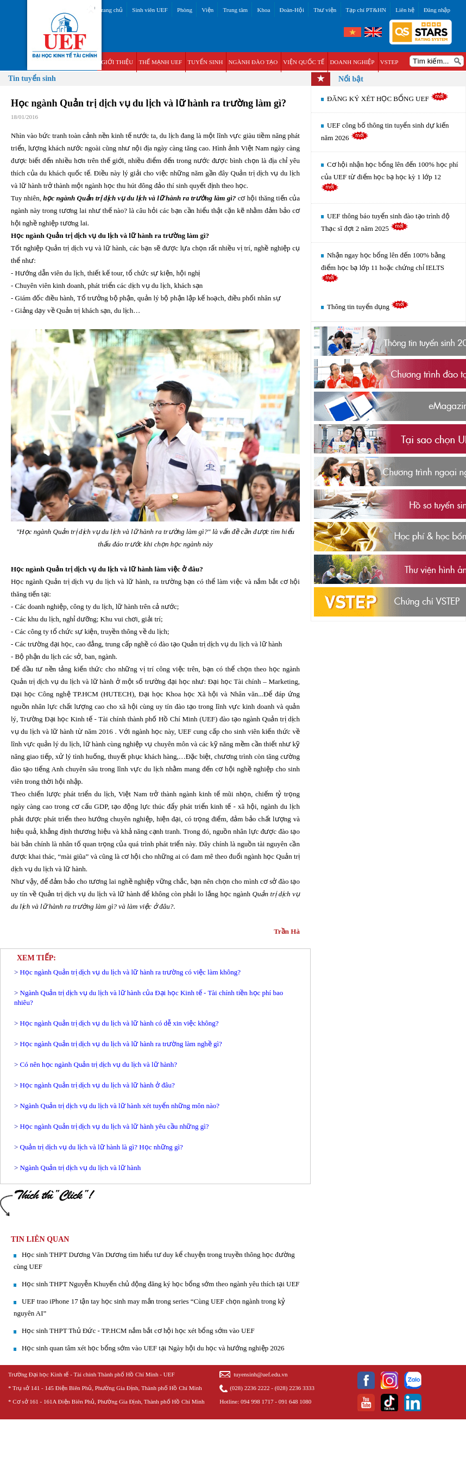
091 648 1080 (295, 1401)
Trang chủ (110, 10)
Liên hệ (404, 10)
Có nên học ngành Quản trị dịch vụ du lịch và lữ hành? (98, 1064)
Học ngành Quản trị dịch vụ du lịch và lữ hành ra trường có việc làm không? (130, 972)
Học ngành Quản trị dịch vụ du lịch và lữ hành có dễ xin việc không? (119, 1023)
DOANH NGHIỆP (352, 62)
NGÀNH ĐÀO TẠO (253, 62)
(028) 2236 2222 (249, 1388)
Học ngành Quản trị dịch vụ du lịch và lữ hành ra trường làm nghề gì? (121, 1044)
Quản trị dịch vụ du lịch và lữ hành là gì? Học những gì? (101, 1147)
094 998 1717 (257, 1401)
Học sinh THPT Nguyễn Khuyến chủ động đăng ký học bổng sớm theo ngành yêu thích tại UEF (161, 1284)
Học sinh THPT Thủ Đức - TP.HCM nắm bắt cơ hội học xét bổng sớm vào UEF (138, 1330)
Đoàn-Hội (292, 10)
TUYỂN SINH (205, 62)
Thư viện (324, 10)
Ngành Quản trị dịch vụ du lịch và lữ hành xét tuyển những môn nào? (119, 1106)
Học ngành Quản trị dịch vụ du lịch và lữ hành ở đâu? (97, 1085)
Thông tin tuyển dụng (368, 307)
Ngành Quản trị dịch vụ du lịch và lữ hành (80, 1168)
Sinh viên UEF (149, 10)
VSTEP (389, 62)
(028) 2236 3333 (294, 1388)
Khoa (263, 10)
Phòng (184, 10)
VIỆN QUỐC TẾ (303, 62)
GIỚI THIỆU (117, 62)
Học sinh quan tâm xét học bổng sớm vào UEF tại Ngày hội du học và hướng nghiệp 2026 (153, 1348)
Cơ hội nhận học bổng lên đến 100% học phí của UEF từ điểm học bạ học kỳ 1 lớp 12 (389, 176)
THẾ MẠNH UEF (160, 62)
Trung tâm (235, 10)
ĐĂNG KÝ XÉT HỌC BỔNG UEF (388, 99)
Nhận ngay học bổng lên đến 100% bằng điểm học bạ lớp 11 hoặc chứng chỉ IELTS (383, 266)
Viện (207, 10)
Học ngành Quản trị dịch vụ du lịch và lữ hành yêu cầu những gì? (114, 1126)
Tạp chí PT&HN (366, 10)
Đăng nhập (437, 10)
